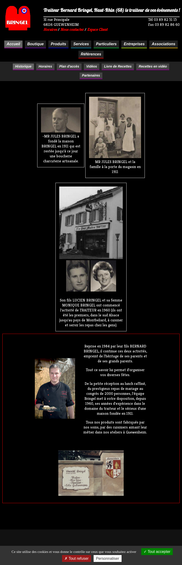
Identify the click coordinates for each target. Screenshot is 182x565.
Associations (163, 44)
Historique (23, 66)
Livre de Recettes (118, 66)
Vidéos (91, 66)
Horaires (50, 29)
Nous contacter (72, 29)
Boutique (35, 44)
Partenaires (91, 75)
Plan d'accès (69, 66)
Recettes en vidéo (153, 66)
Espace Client (97, 29)
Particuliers (106, 44)
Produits (58, 44)
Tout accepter (157, 552)
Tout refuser (76, 558)
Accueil (13, 44)
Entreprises (134, 44)
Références (91, 54)
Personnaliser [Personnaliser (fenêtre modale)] (107, 558)
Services (81, 44)
